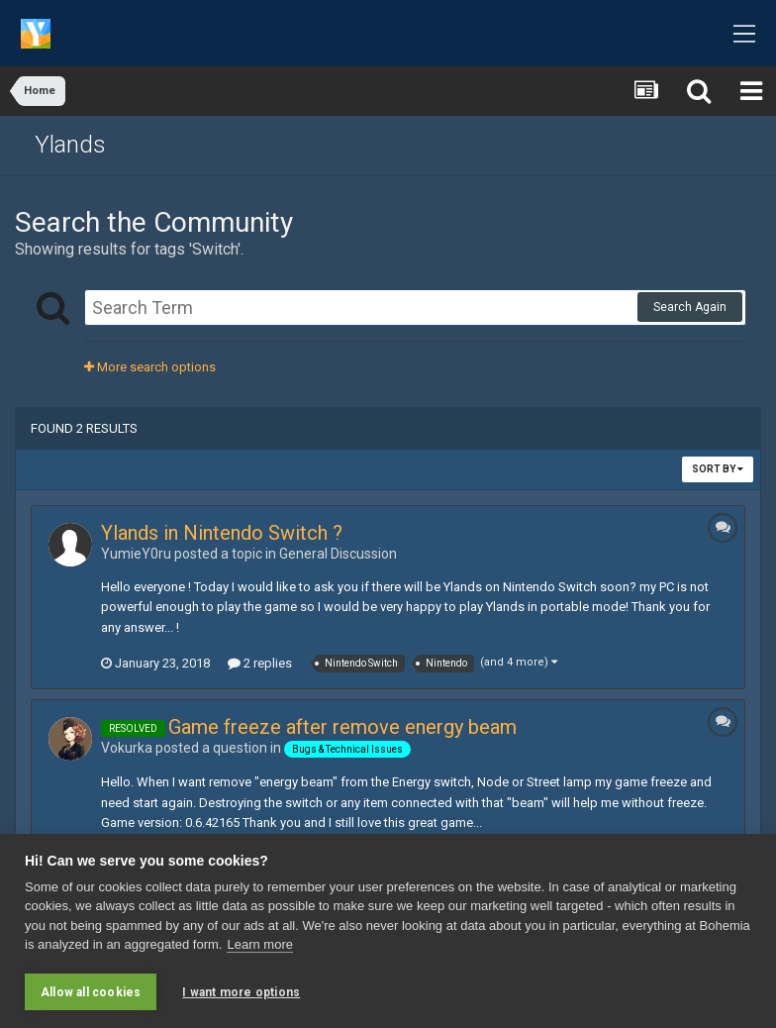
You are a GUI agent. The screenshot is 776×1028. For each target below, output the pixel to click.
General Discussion (338, 554)
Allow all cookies (91, 992)
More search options (150, 367)
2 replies (260, 663)
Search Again (690, 307)
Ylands (70, 144)
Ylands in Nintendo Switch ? (221, 533)
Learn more (259, 944)
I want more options (241, 992)
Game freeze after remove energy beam (342, 727)
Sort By (717, 468)
